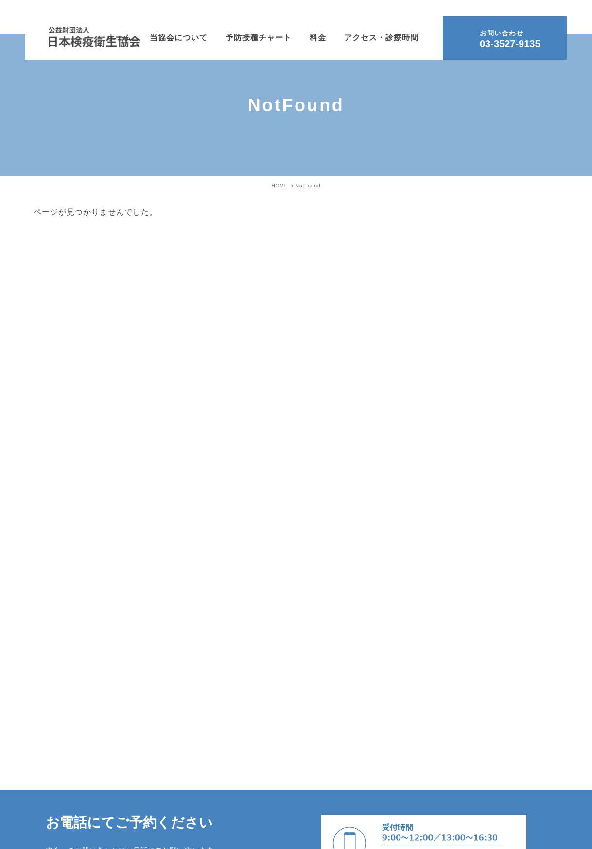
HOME (279, 185)
